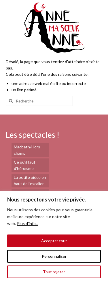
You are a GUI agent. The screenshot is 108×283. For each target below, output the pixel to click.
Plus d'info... (27, 223)
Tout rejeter (54, 271)
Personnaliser (54, 256)
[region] (54, 237)
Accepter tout (54, 240)
